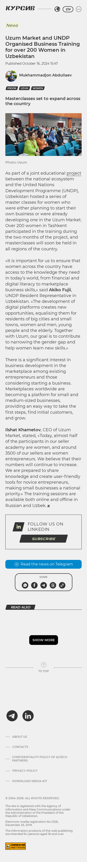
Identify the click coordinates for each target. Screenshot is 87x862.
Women (38, 88)
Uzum (24, 88)
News (12, 25)
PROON (11, 88)
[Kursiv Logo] (20, 8)
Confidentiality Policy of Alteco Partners (39, 759)
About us (19, 736)
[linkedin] (28, 715)
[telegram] (12, 715)
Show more (43, 640)
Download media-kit (29, 781)
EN (68, 9)
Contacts (20, 747)
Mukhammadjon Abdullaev (45, 75)
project (74, 173)
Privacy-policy (25, 770)
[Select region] (57, 9)
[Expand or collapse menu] (79, 9)
